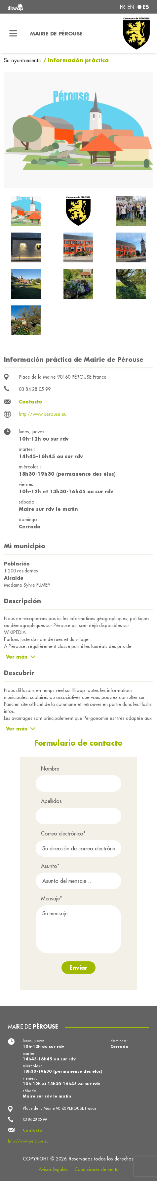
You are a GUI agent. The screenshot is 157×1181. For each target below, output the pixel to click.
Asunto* (50, 866)
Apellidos (51, 801)
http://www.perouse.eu (42, 414)
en (131, 7)
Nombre (50, 768)
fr (122, 7)
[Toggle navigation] (13, 33)
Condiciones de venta (96, 1169)
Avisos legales (53, 1169)
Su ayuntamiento (23, 60)
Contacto (30, 402)
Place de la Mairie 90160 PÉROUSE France (62, 377)
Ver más (16, 657)
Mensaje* (51, 898)
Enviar (78, 967)
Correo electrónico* (63, 833)
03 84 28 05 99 (35, 389)
